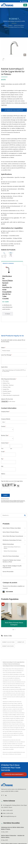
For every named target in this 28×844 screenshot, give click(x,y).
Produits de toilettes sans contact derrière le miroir (12, 560)
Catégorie (10, 25)
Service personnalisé (8, 571)
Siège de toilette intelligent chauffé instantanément (12, 566)
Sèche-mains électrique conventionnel (13, 536)
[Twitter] (3, 795)
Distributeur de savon (20, 752)
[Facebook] (1, 795)
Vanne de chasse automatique (11, 556)
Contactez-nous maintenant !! (14, 774)
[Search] (12, 515)
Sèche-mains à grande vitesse (11, 532)
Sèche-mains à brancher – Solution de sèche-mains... (12, 836)
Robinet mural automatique (10, 551)
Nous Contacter (18, 754)
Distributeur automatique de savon (12, 540)
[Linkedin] (5, 795)
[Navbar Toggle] (25, 5)
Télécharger (8, 592)
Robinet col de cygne (8, 642)
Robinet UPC (20, 642)
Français (24, 1)
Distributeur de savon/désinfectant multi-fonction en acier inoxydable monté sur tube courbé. (7, 287)
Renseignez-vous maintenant (14, 110)
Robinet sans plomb (8, 646)
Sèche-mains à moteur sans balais (12, 528)
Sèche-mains (5, 754)
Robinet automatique (19, 25)
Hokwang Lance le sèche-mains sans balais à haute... (12, 828)
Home (5, 25)
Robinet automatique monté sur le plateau (14, 27)
